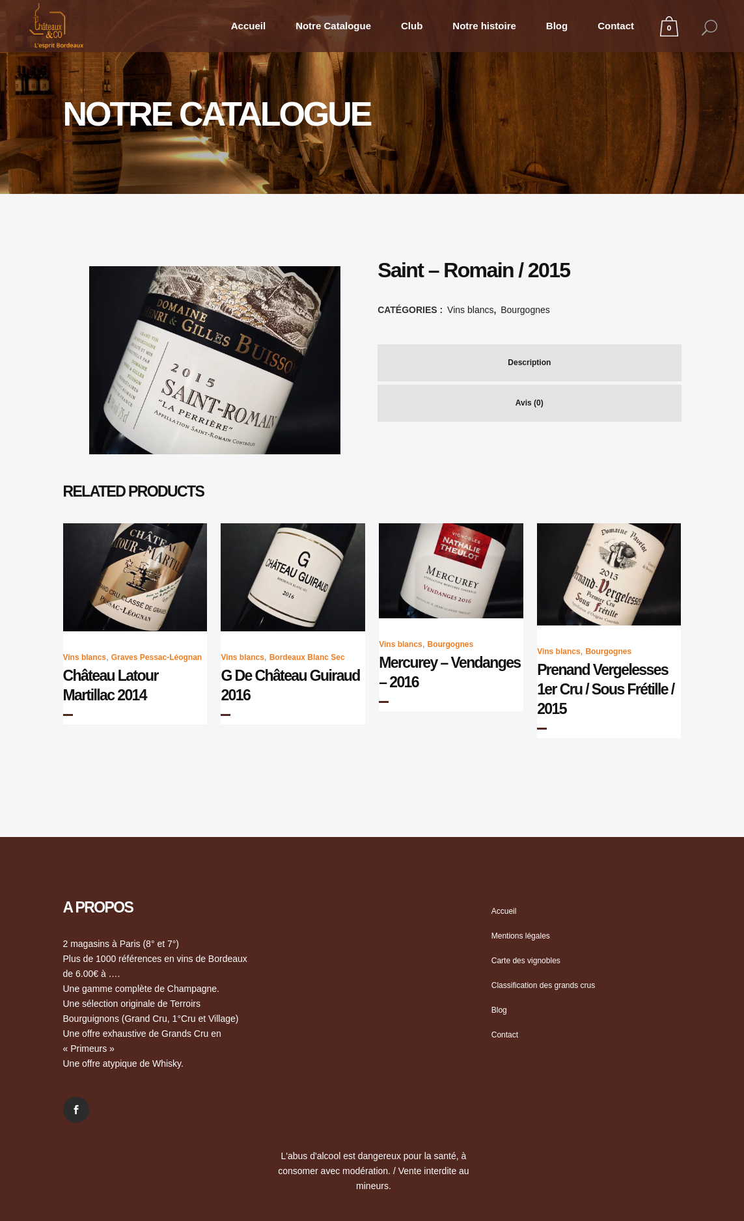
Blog (499, 1010)
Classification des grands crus (543, 985)
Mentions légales (520, 935)
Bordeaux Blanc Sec (307, 657)
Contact (504, 1034)
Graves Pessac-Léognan (156, 657)
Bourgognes (525, 310)
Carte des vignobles (525, 960)
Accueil (504, 911)
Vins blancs (470, 310)
